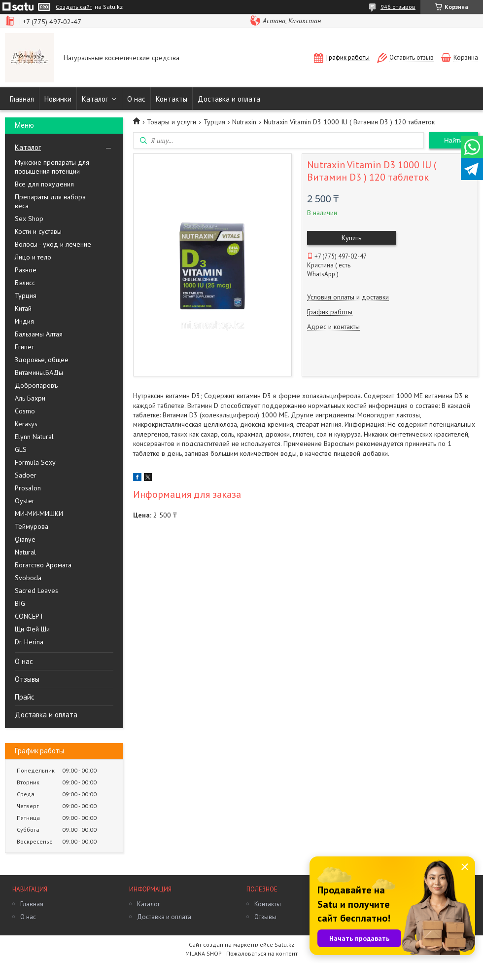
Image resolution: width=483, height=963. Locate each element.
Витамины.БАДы (39, 372)
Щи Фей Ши (32, 629)
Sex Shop (29, 218)
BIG (20, 603)
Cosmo (25, 411)
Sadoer (25, 475)
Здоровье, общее (42, 359)
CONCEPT (29, 616)
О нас (136, 99)
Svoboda (28, 577)
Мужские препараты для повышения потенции (52, 167)
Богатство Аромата (43, 564)
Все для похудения (44, 184)
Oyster (24, 500)
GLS (21, 449)
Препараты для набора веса (50, 201)
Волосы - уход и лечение (53, 244)
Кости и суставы (38, 231)
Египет (24, 346)
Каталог (95, 99)
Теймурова (31, 526)
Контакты (171, 99)
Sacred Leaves (36, 590)
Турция (25, 295)
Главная (22, 99)
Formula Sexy (35, 462)
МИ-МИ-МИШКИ (39, 513)
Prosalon (28, 487)
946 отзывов (397, 6)
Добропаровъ (36, 385)
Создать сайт (74, 6)
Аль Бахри (30, 398)
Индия (24, 321)
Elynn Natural (34, 436)
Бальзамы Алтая (39, 334)
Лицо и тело (33, 257)
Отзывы (27, 679)
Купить (351, 237)
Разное (25, 269)
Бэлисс (25, 282)
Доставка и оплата (229, 99)
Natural (25, 552)
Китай (23, 308)
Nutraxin (244, 121)
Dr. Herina (29, 641)
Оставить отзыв (411, 57)
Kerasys (26, 423)
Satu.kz (284, 944)
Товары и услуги (171, 121)
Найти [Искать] (453, 140)
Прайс (24, 697)
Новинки (57, 99)
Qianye (25, 539)
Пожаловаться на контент (262, 953)
